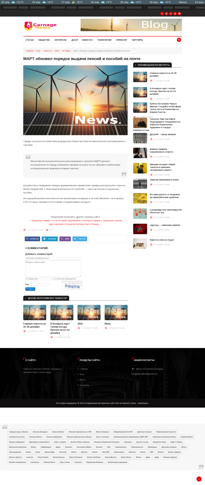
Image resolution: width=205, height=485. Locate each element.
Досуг (74, 40)
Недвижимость (137, 447)
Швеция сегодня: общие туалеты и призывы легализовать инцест (162, 167)
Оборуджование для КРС (123, 432)
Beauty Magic (50, 452)
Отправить (30, 289)
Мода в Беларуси (102, 432)
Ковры (28, 452)
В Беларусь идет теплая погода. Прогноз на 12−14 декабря (162, 91)
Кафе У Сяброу (176, 442)
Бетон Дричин (110, 457)
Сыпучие (29, 457)
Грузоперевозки (15, 452)
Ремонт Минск (49, 462)
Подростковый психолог (166, 432)
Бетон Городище (93, 457)
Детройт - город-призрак (163, 134)
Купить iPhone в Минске (80, 442)
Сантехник (35, 462)
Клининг (99, 447)
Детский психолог (144, 432)
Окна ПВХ (106, 452)
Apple (148, 457)
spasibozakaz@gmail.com (146, 374)
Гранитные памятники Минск (164, 437)
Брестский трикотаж (17, 447)
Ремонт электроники (17, 462)
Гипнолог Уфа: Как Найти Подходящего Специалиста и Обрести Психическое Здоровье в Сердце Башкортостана (156, 124)
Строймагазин (121, 447)
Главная (29, 50)
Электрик (128, 442)
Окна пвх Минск (58, 432)
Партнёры (137, 40)
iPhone (183, 447)
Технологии (104, 40)
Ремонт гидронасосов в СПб (80, 432)
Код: (27, 284)
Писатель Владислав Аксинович (106, 442)
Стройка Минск (187, 437)
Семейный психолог (17, 437)
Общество (44, 40)
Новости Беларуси (40, 432)
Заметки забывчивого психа (164, 180)
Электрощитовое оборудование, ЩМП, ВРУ (131, 437)
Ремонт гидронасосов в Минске (79, 437)
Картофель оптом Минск (39, 442)
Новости (88, 40)
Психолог (63, 452)
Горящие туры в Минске (18, 432)
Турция (95, 452)
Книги (38, 452)
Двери (58, 447)
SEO (108, 447)
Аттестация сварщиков (117, 462)
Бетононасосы (59, 457)
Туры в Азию (65, 462)
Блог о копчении (102, 437)
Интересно (61, 40)
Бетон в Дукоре (174, 452)
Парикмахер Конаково (94, 462)
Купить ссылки (142, 442)
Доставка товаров (169, 447)
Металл (84, 452)
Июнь (108, 324)
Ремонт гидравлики (54, 437)
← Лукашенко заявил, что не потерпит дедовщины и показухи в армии (64, 220)
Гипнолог (121, 40)
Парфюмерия (46, 447)
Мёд (151, 452)
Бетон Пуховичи (75, 457)
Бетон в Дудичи (15, 457)
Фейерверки (152, 447)
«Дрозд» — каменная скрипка (165, 225)
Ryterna (161, 452)
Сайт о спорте (60, 442)
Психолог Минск (35, 437)
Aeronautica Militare (84, 447)
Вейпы (33, 447)
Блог (38, 50)
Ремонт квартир (170, 457)
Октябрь (66, 50)
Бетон (73, 452)
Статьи (29, 40)
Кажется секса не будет (162, 240)
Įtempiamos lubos (159, 442)
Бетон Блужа (43, 457)
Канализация (119, 452)
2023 (57, 50)
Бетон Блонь (126, 457)
